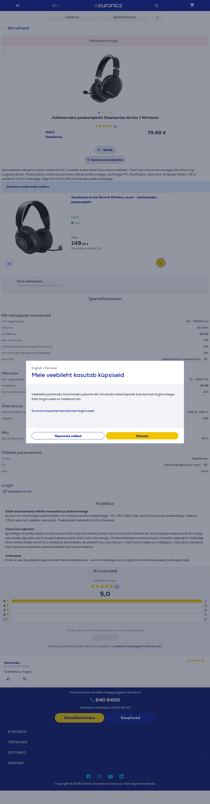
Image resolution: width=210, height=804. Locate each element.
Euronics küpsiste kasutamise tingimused (63, 411)
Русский (51, 368)
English (37, 368)
